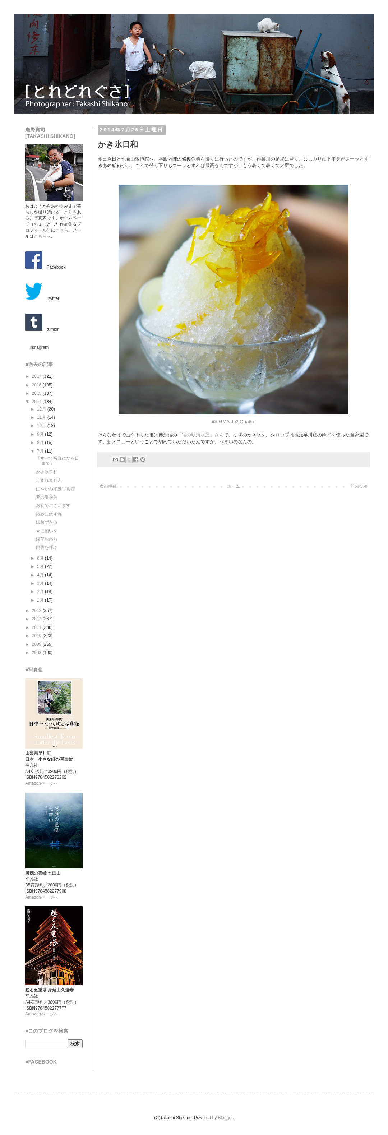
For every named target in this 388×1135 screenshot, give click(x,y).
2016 (37, 385)
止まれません (49, 480)
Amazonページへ (41, 783)
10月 (42, 425)
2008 (37, 652)
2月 (41, 591)
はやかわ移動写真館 (55, 488)
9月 (41, 434)
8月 (41, 442)
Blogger (225, 1117)
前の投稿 (359, 486)
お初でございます (53, 505)
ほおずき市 (46, 522)
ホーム (233, 486)
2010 (37, 635)
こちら (61, 230)
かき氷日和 (46, 471)
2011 (37, 627)
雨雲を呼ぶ (46, 547)
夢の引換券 (46, 497)
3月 (41, 583)
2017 (37, 376)
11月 (42, 417)
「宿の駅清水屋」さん (200, 434)
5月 (41, 566)
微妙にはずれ (49, 513)
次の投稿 (108, 486)
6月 (41, 558)
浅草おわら (46, 539)
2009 (37, 644)
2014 (37, 401)
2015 (37, 393)
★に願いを (46, 530)
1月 (41, 600)
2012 (37, 618)
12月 (42, 409)
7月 (41, 451)
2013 (37, 610)
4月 (41, 575)
